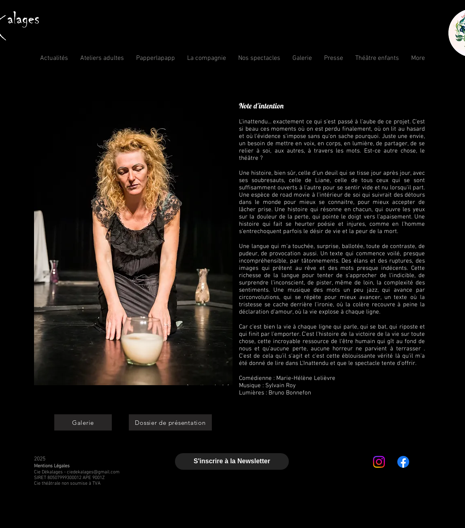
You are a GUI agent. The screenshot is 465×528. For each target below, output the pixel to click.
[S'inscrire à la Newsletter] (232, 461)
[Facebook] (403, 462)
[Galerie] (83, 422)
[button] (206, 58)
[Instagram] (379, 462)
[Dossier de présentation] (170, 422)
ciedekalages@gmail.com (93, 472)
